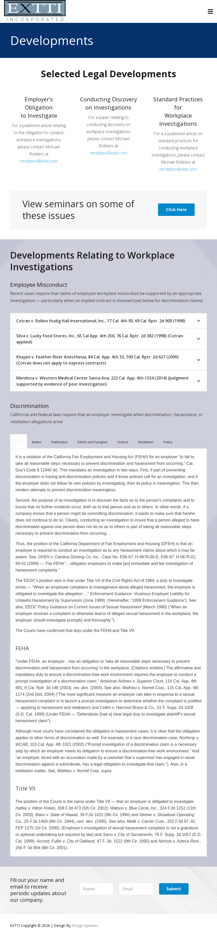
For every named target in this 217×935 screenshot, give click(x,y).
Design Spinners (85, 925)
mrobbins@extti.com (38, 161)
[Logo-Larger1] (35, 11)
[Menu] (210, 11)
